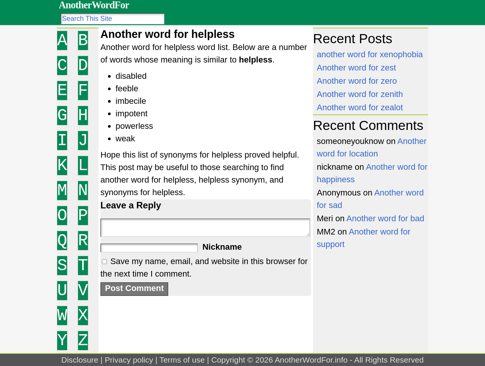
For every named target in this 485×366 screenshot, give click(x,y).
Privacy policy (129, 359)
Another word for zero (357, 81)
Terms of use (182, 359)
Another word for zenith (360, 94)
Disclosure (80, 359)
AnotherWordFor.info (311, 359)
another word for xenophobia (370, 54)
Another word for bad (385, 218)
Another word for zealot (360, 107)
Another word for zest (356, 67)
